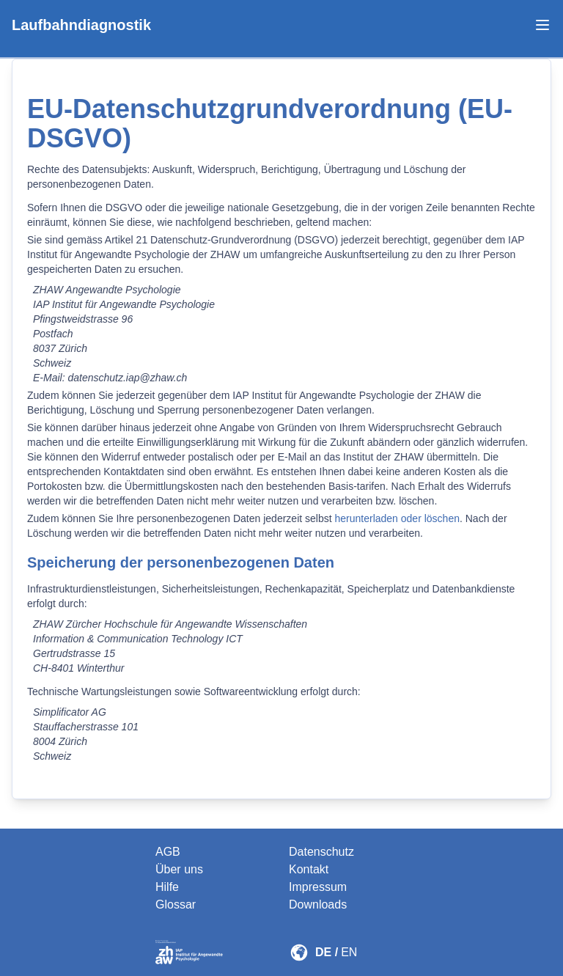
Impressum (318, 887)
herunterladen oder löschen (397, 518)
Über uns (179, 869)
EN (349, 952)
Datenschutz (321, 851)
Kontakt (308, 869)
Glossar (175, 904)
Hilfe (167, 887)
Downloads (318, 904)
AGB (167, 851)
